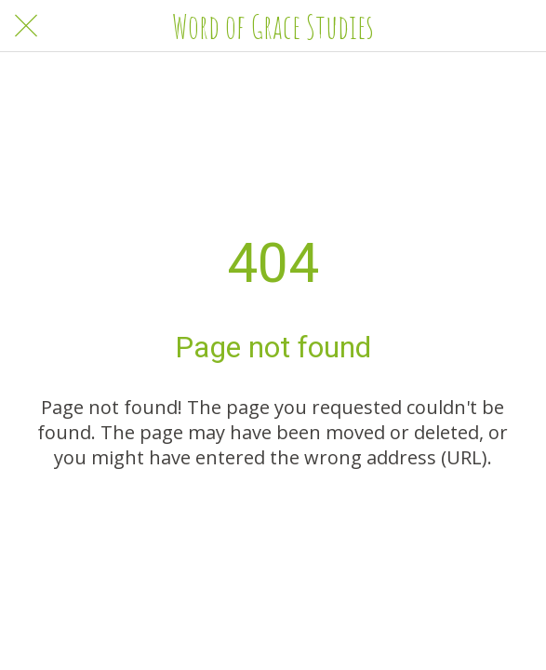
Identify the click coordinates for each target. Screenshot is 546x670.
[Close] (26, 26)
